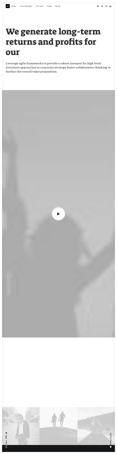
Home (13, 6)
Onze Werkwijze (26, 6)
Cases (49, 6)
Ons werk (39, 6)
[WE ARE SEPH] (8, 6)
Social (57, 6)
